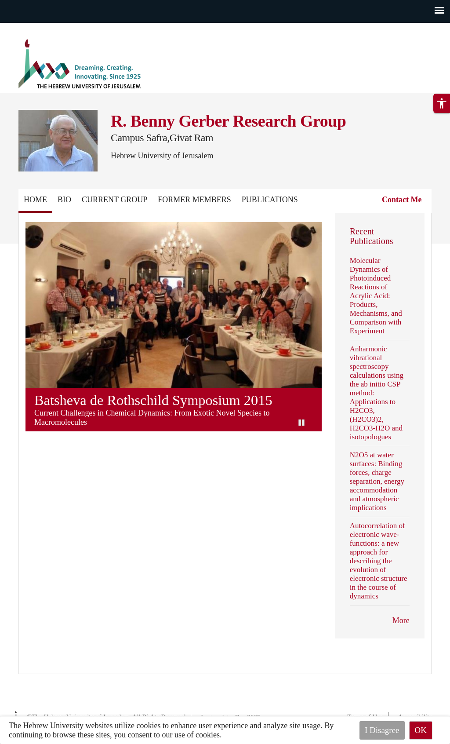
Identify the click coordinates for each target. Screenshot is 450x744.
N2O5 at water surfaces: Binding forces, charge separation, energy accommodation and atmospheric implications (377, 481)
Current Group (114, 199)
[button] (441, 103)
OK (421, 730)
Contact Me (401, 199)
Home (35, 199)
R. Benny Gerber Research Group (228, 121)
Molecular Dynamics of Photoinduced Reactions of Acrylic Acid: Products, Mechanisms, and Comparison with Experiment (376, 295)
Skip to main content (32, 28)
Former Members (194, 199)
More (401, 620)
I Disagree (382, 730)
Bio (64, 199)
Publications (270, 199)
